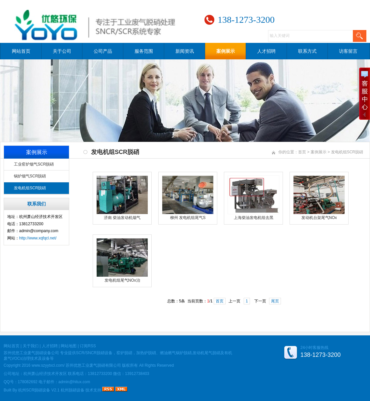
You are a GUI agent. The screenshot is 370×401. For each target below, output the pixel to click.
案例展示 (225, 51)
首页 (302, 152)
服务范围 (144, 51)
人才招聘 (266, 51)
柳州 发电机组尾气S (187, 217)
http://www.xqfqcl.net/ (37, 238)
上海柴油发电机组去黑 (253, 217)
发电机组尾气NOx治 (122, 280)
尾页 (275, 301)
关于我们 (31, 346)
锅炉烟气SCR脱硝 (30, 176)
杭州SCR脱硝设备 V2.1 (38, 390)
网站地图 (69, 346)
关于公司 (62, 51)
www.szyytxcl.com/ (48, 365)
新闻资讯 (184, 51)
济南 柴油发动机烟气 (122, 217)
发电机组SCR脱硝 (30, 188)
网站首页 (21, 51)
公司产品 (103, 51)
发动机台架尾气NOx (319, 217)
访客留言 (348, 51)
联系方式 (307, 51)
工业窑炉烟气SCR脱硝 (34, 164)
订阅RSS (88, 346)
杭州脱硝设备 (72, 390)
